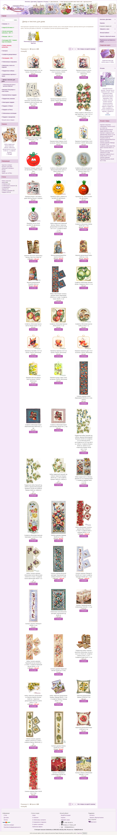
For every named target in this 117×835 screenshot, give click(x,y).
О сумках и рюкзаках (7, 190)
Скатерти (5, 50)
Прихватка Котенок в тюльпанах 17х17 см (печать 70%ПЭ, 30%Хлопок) (58, 72)
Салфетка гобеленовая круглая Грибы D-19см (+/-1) (83, 324)
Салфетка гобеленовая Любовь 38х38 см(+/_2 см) (83, 224)
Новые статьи (5, 180)
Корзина (107, 23)
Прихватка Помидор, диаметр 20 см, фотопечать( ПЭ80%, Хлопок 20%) (33, 169)
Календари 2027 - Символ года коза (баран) (9, 41)
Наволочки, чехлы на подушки (8, 66)
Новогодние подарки (8, 102)
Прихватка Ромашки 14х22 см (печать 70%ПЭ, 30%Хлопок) (58, 99)
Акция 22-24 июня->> (8, 27)
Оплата (6, 819)
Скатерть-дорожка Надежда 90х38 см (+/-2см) (58, 536)
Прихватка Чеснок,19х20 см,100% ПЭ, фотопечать (33, 224)
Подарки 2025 (5, 192)
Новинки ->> (5, 24)
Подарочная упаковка (8, 98)
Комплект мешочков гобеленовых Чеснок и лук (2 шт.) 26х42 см (33, 256)
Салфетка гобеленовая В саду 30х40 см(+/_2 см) (33, 138)
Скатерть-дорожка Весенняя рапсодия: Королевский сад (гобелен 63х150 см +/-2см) (58, 575)
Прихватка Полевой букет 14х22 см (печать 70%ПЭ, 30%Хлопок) (83, 142)
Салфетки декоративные (9, 54)
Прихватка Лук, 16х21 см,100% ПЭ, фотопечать (83, 197)
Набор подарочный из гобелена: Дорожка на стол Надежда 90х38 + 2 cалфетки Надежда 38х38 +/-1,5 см (83, 479)
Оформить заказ (107, 29)
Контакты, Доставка (107, 19)
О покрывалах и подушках (39, 822)
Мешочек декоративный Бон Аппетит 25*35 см (58, 256)
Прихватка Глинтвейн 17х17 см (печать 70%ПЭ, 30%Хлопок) (33, 351)
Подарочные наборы (8, 70)
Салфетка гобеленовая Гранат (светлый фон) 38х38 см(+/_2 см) (58, 425)
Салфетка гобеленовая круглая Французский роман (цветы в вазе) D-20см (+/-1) (58, 169)
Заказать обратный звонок (107, 36)
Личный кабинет (107, 32)
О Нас (5, 815)
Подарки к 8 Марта (7, 106)
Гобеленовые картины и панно (9, 75)
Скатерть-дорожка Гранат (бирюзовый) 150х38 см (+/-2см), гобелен (83, 398)
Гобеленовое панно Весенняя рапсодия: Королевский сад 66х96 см (58, 613)
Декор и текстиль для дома (8, 80)
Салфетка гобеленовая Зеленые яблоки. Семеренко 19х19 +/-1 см (84, 283)
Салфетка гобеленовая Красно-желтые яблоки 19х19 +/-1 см (33, 324)
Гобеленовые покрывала (9, 61)
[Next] (75, 49)
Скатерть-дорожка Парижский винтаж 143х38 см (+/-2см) (58, 669)
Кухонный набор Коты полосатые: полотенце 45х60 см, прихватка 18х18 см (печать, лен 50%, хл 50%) (33, 101)
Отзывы (46, 1)
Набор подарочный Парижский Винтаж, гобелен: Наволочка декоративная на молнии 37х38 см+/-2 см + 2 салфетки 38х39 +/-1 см (58, 227)
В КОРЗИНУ (33, 75)
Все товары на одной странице (86, 49)
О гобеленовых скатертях (8, 185)
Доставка (33, 1)
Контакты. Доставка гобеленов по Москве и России (8, 168)
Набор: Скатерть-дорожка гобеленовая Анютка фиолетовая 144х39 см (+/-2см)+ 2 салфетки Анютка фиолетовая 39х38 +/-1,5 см (33, 577)
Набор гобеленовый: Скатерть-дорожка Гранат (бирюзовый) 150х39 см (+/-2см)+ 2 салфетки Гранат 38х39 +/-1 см (58, 296)
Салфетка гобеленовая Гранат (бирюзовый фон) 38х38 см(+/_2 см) (33, 426)
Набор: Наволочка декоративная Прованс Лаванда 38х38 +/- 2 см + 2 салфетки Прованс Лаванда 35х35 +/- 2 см (58, 698)
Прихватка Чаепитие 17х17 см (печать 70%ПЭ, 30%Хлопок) (58, 351)
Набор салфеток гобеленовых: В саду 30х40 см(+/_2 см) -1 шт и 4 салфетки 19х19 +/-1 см (83, 114)
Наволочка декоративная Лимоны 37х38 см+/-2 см (83, 696)
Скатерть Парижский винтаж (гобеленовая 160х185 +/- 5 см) (83, 606)
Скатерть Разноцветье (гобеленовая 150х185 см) (58, 773)
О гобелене (5, 184)
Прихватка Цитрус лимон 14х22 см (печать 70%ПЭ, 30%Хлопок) (58, 378)
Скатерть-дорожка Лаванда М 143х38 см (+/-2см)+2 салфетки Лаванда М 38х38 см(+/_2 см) (83, 575)
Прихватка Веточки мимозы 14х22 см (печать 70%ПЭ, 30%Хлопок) (33, 379)
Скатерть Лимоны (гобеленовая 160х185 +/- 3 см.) (83, 773)
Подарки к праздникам (8, 117)
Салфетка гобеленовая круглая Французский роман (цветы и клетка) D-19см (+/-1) (83, 169)
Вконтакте (92, 822)
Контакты (28, 1)
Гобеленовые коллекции (9, 113)
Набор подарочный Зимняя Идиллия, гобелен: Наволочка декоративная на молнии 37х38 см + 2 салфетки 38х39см (9, 149)
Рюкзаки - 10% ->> (7, 36)
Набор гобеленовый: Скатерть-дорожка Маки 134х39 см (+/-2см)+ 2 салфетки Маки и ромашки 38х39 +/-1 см (83, 530)
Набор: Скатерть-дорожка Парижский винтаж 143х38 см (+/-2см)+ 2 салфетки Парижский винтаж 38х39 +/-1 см (33, 664)
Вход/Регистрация (65, 815)
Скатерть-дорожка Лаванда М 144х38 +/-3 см (33, 624)
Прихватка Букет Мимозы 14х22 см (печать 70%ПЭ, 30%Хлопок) (58, 142)
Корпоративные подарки (9, 95)
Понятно (85, 833)
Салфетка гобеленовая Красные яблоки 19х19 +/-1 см (58, 324)
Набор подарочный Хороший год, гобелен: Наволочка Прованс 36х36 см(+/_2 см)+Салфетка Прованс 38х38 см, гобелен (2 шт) (58, 478)
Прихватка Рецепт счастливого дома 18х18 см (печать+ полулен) (33, 197)
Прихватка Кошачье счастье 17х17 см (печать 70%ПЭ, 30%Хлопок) (83, 72)
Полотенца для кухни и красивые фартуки (9, 85)
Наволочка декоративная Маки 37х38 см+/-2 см (83, 728)
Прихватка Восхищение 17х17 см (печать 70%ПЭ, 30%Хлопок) (33, 71)
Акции (3, 182)
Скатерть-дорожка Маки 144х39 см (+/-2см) (33, 792)
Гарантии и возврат (7, 165)
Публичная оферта (37, 826)
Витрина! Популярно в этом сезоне (8, 90)
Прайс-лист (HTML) (7, 173)
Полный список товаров (8, 120)
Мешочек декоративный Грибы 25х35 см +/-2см (83, 256)
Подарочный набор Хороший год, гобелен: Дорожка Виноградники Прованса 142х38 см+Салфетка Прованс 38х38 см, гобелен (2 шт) (33, 488)
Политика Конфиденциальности (12, 827)
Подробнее (79, 833)
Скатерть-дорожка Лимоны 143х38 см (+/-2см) (58, 746)
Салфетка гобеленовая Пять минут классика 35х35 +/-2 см (107, 147)
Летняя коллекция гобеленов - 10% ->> (7, 32)
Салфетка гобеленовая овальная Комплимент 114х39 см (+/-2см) (33, 536)
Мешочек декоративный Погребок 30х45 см (33, 283)
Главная (4, 16)
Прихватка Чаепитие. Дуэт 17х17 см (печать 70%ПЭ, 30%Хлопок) (83, 351)
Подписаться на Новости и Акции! (107, 40)
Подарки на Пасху (7, 109)
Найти (15, 20)
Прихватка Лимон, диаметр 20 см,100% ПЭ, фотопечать (58, 197)
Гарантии (40, 1)
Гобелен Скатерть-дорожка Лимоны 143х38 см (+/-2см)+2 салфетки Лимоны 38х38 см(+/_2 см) (33, 741)
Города (3, 171)
